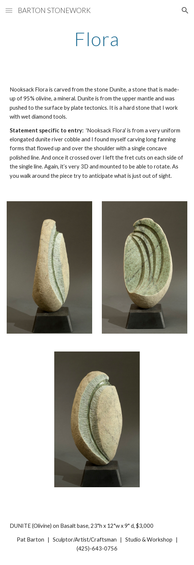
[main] (97, 39)
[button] (9, 10)
